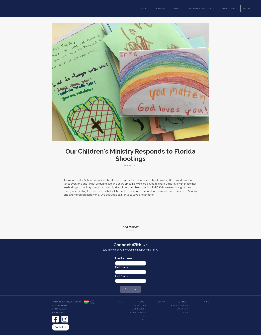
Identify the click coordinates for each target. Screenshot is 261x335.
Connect (183, 302)
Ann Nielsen (130, 227)
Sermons (162, 302)
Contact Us (60, 327)
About (142, 302)
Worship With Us (138, 314)
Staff (142, 319)
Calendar (182, 309)
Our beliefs (139, 309)
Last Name (121, 276)
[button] (145, 8)
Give (206, 302)
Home (131, 8)
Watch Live (248, 8)
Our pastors (139, 305)
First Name (122, 267)
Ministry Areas (179, 305)
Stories (183, 312)
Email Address (124, 258)
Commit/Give (228, 8)
